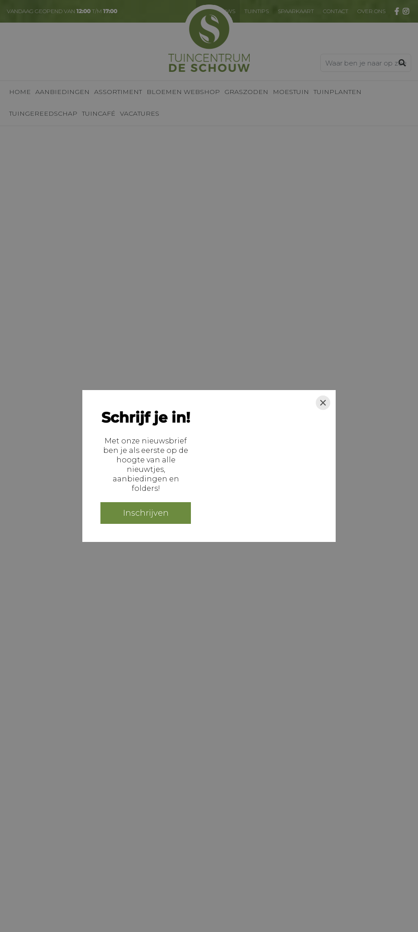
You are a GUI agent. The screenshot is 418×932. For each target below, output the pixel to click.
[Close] (323, 402)
